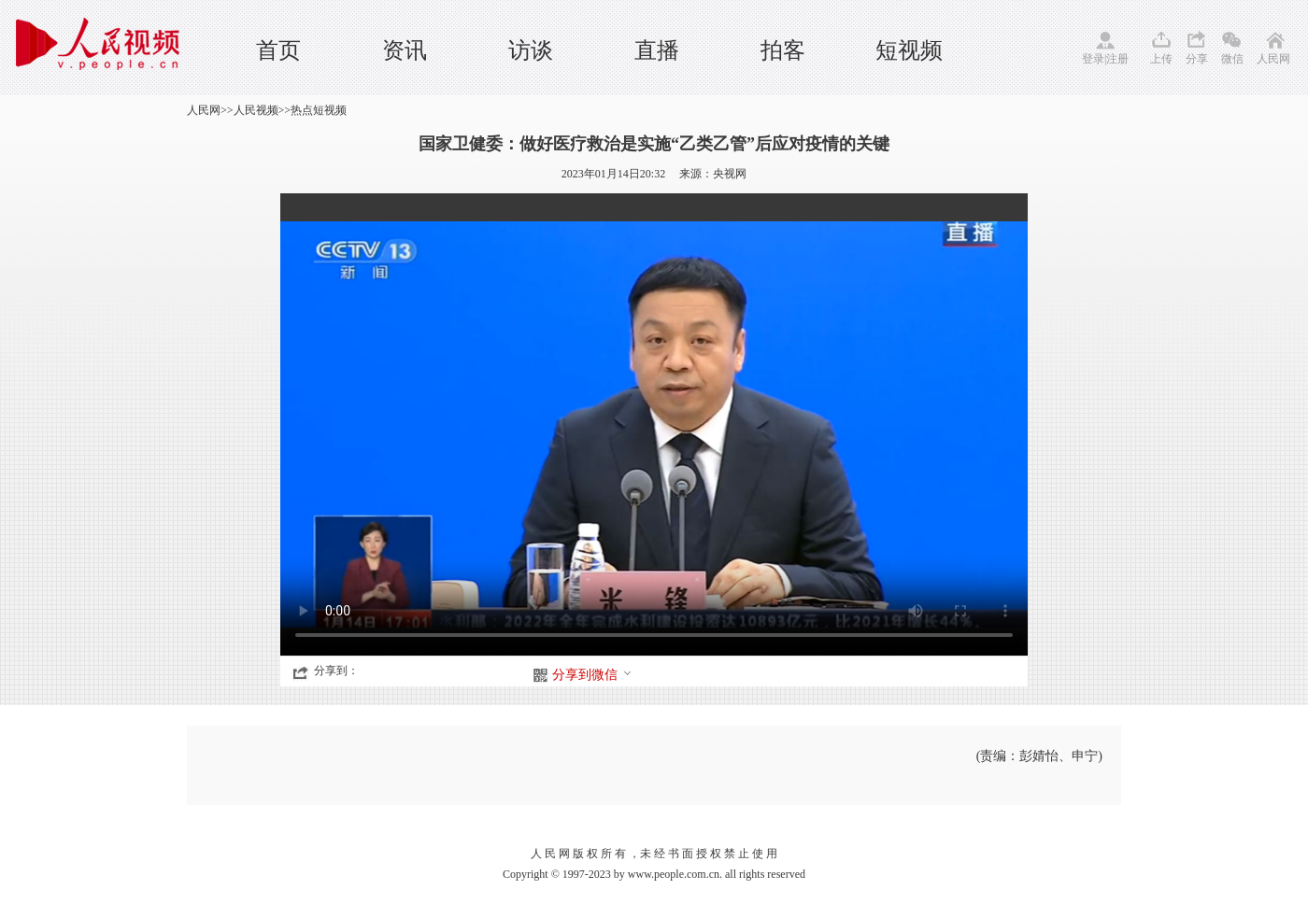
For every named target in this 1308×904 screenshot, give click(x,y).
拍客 (783, 50)
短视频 (909, 50)
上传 (1161, 58)
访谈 (530, 50)
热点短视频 (319, 110)
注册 (1117, 58)
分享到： (336, 670)
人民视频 (256, 110)
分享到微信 (592, 675)
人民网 (1273, 58)
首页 (278, 50)
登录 (1093, 58)
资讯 (404, 50)
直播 (656, 50)
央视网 (729, 173)
